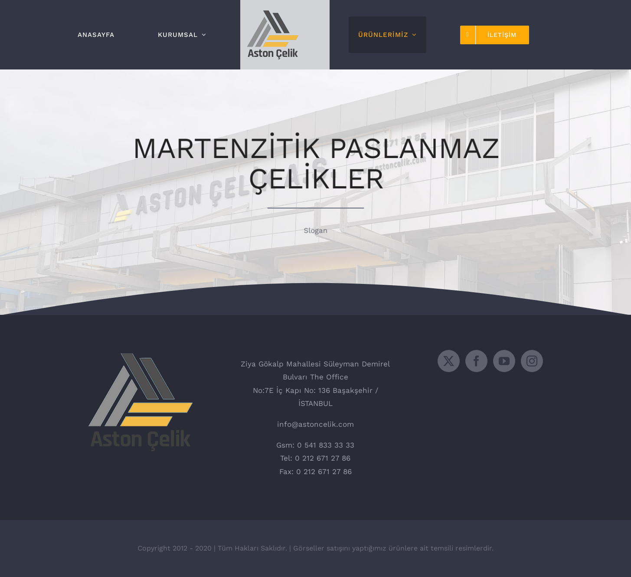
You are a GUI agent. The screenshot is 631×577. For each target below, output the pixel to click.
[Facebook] (476, 361)
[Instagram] (532, 361)
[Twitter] (449, 361)
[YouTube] (504, 361)
